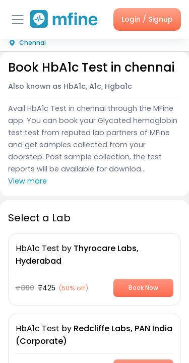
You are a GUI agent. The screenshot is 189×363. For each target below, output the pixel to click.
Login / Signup (147, 19)
